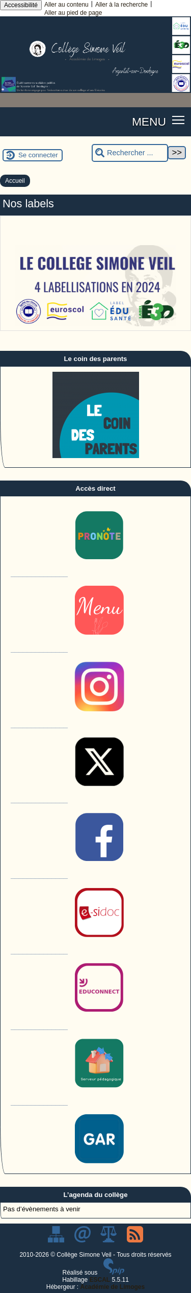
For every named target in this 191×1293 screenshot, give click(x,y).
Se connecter (38, 155)
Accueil (15, 180)
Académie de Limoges (112, 1286)
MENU (149, 121)
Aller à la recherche (121, 4)
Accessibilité (21, 5)
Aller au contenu (66, 4)
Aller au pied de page (73, 12)
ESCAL (100, 1279)
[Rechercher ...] (130, 153)
